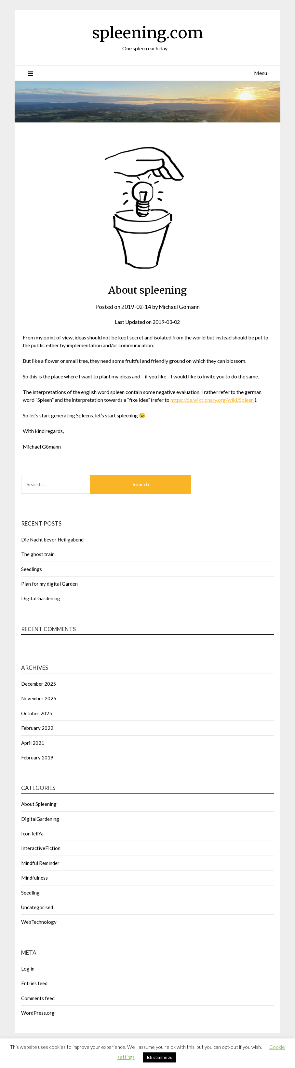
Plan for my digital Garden (49, 584)
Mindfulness (34, 878)
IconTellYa (32, 833)
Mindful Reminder (40, 863)
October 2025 (36, 713)
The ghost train (38, 554)
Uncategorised (37, 907)
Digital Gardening (40, 598)
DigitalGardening (40, 819)
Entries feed (34, 983)
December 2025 (38, 684)
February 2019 (37, 757)
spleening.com (147, 33)
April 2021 (32, 743)
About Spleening (39, 804)
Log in (27, 969)
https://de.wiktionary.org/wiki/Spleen (212, 400)
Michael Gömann (179, 306)
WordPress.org (38, 1013)
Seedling (30, 893)
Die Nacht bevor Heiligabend (52, 539)
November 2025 (38, 698)
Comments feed (38, 998)
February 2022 (37, 728)
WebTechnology (39, 922)
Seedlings (31, 569)
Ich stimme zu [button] (159, 1057)
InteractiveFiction (40, 848)
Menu (260, 73)
